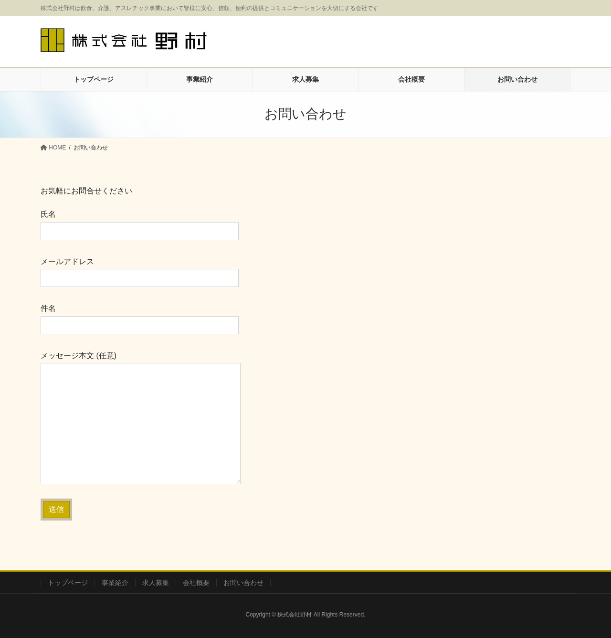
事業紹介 (115, 582)
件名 (140, 319)
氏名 (140, 225)
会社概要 (196, 582)
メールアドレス (140, 272)
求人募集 (155, 582)
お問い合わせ (243, 582)
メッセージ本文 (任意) (141, 417)
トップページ (68, 582)
